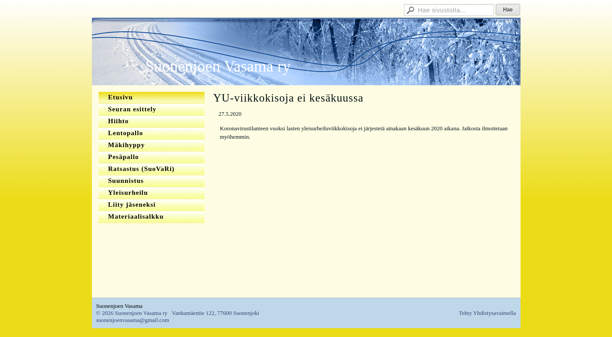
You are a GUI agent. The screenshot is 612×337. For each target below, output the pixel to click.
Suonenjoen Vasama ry (218, 66)
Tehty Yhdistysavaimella (487, 313)
